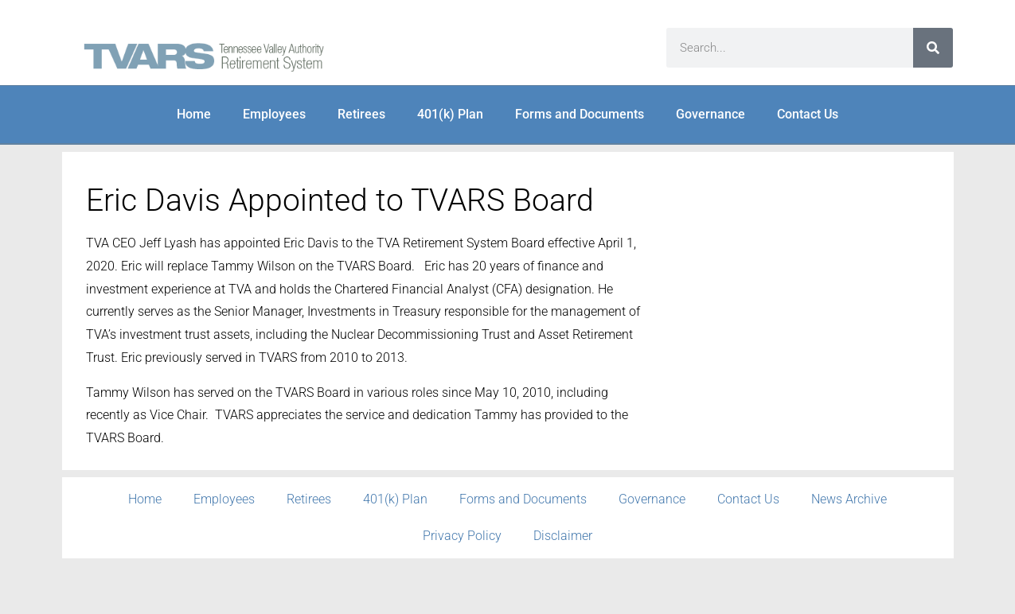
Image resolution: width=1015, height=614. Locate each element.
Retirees (361, 114)
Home (194, 114)
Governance (710, 114)
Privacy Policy (462, 535)
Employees (274, 114)
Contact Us (807, 114)
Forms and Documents (579, 114)
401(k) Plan (450, 114)
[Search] (933, 48)
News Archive (849, 499)
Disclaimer (562, 535)
